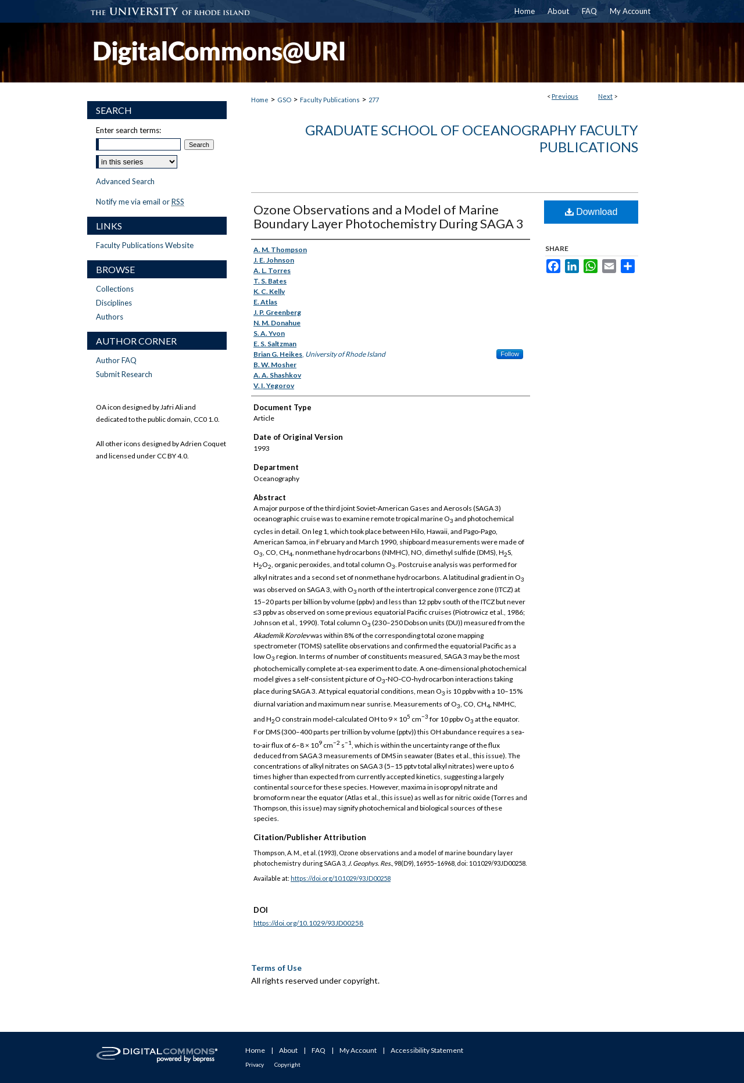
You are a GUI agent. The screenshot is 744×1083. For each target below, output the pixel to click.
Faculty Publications (330, 99)
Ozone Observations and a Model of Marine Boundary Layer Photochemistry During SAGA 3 (388, 216)
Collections (115, 288)
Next (605, 96)
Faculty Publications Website (145, 245)
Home (260, 99)
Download (591, 212)
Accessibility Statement (427, 1050)
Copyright (287, 1064)
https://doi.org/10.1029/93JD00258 (341, 878)
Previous (565, 96)
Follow (509, 353)
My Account (358, 1050)
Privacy (254, 1064)
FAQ (319, 1050)
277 (374, 99)
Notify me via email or (140, 201)
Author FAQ (116, 360)
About (288, 1050)
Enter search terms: (128, 130)
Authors (109, 316)
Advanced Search (125, 181)
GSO (284, 99)
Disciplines (114, 302)
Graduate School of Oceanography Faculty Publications (471, 138)
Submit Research (124, 374)
